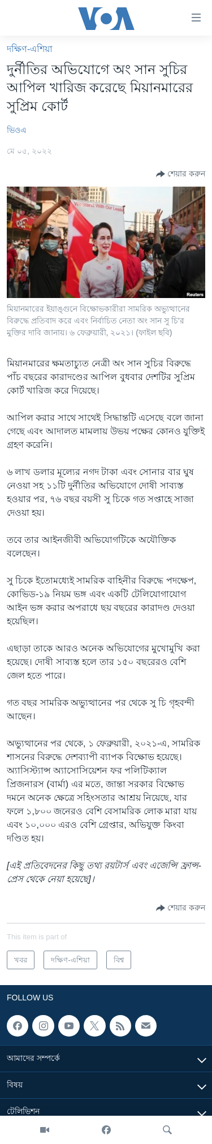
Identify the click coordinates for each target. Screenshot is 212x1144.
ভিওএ (17, 130)
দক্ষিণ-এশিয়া (30, 49)
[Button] (180, 174)
